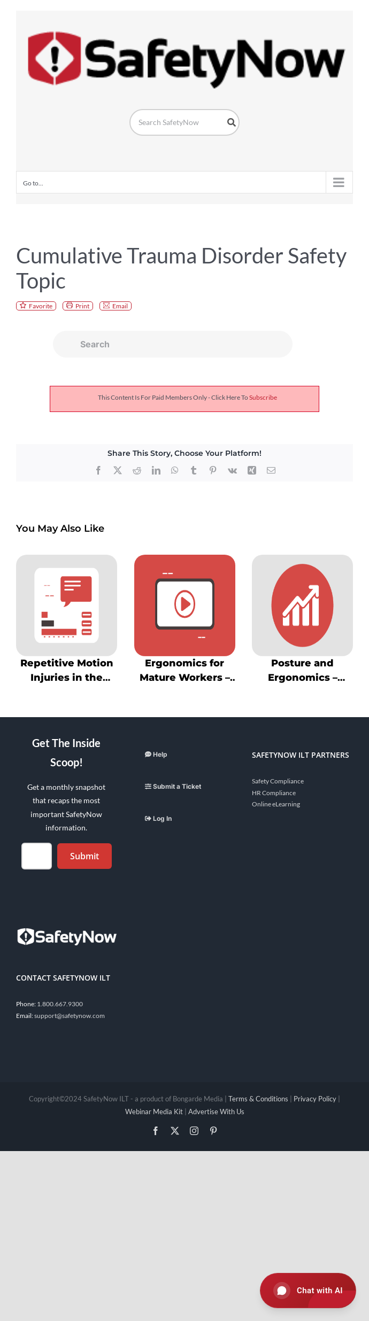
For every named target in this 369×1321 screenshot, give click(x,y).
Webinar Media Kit (154, 1111)
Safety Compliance (278, 781)
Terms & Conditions (258, 1098)
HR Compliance (274, 793)
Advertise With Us (216, 1111)
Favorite (40, 306)
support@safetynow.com (69, 1016)
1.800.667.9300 (60, 1004)
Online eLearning (276, 804)
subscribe (263, 397)
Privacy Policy (315, 1098)
